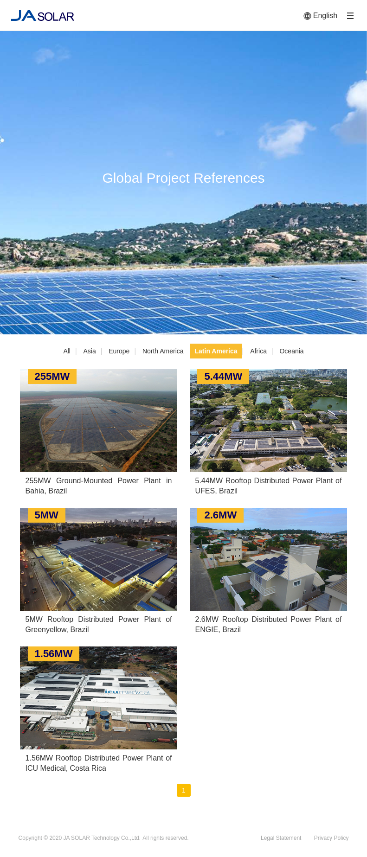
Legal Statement (281, 838)
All (67, 351)
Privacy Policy (331, 838)
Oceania (291, 351)
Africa (258, 351)
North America (163, 351)
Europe (119, 351)
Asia (89, 351)
